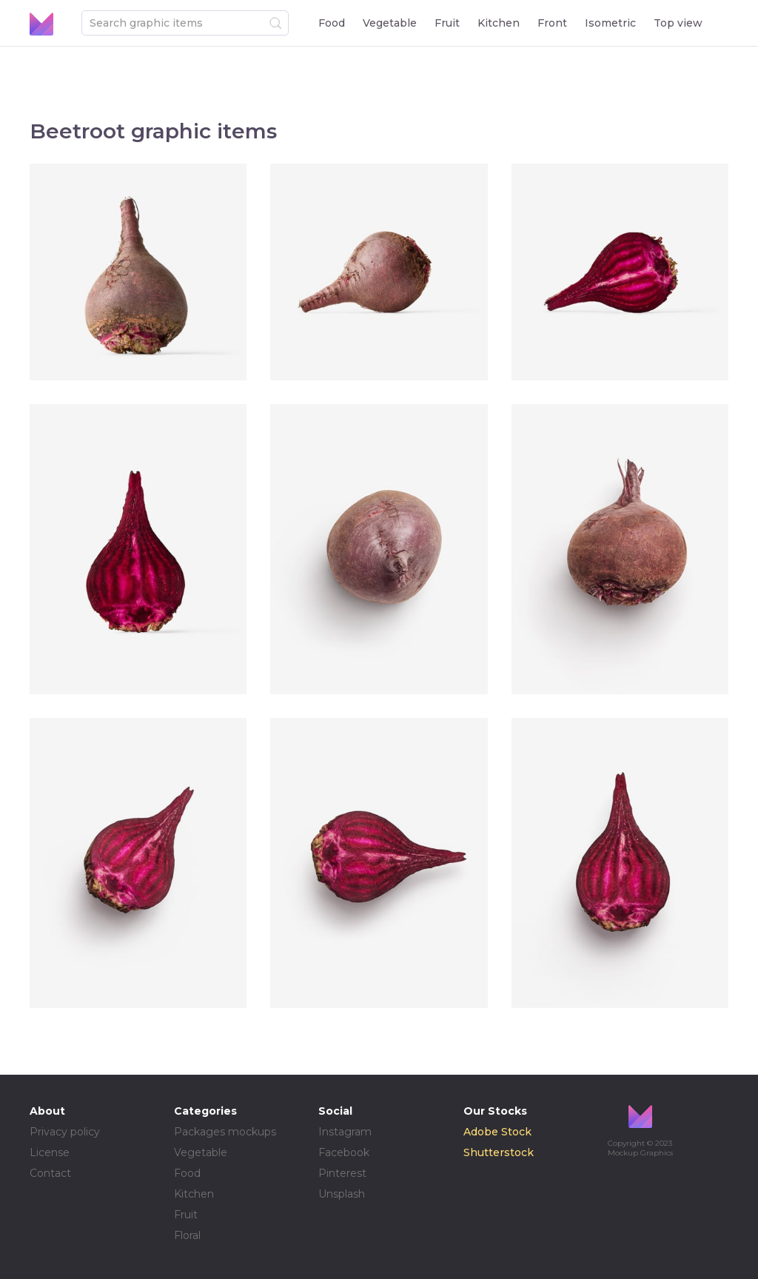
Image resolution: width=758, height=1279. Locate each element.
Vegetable (390, 23)
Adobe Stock (497, 1131)
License (50, 1152)
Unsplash (341, 1194)
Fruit (447, 23)
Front (552, 23)
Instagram (345, 1131)
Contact (50, 1173)
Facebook (343, 1152)
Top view (678, 23)
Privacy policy (65, 1131)
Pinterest (342, 1173)
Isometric (610, 23)
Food (331, 23)
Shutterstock (498, 1152)
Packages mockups (225, 1131)
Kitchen (498, 23)
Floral (187, 1235)
